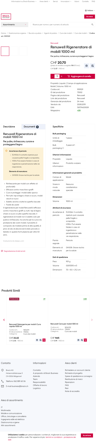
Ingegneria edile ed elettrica (12, 419)
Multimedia (5, 410)
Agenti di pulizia (50, 33)
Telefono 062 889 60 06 (16, 381)
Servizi (55, 1)
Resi (66, 388)
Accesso (89, 16)
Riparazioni (69, 382)
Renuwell (54, 43)
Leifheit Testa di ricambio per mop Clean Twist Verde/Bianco (26, 325)
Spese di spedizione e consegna (78, 376)
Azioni (76, 1)
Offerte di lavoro (40, 385)
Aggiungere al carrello (79, 76)
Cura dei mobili (66, 33)
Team (35, 379)
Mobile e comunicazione (11, 413)
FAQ (93, 1)
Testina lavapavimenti (32, 333)
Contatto (85, 1)
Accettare (87, 435)
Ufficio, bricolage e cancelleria (13, 416)
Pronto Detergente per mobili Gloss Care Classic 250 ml (67, 325)
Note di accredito (72, 391)
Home (3, 33)
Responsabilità (39, 382)
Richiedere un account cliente (77, 370)
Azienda (36, 376)
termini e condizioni (54, 437)
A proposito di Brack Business (45, 373)
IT (1, 407)
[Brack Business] (6, 17)
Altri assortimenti (8, 425)
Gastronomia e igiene (17, 33)
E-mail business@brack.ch (17, 386)
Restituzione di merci (73, 379)
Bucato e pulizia (35, 33)
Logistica (36, 388)
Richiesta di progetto (73, 373)
